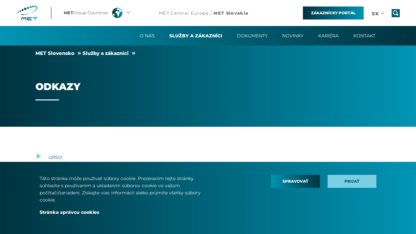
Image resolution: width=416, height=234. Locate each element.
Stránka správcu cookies (69, 212)
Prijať (351, 181)
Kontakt (364, 36)
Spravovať (295, 181)
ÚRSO (55, 157)
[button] (97, 13)
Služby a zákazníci (106, 53)
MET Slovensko (54, 53)
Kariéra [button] (328, 36)
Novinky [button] (293, 36)
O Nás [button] (147, 36)
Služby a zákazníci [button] (195, 36)
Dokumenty (252, 36)
